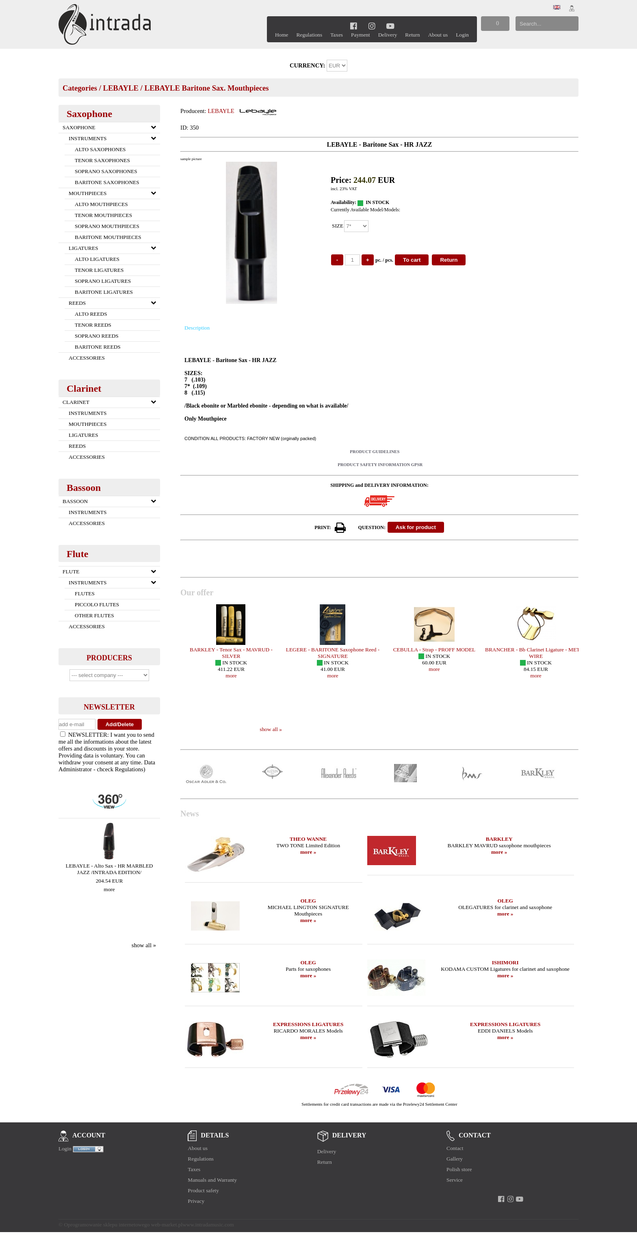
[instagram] (372, 25)
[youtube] (390, 25)
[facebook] (353, 25)
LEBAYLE (120, 88)
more (109, 889)
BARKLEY (499, 839)
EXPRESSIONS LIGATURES (308, 1024)
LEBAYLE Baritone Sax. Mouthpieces (206, 88)
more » (308, 852)
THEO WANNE (308, 839)
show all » (144, 945)
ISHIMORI (505, 962)
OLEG (308, 901)
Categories (80, 88)
